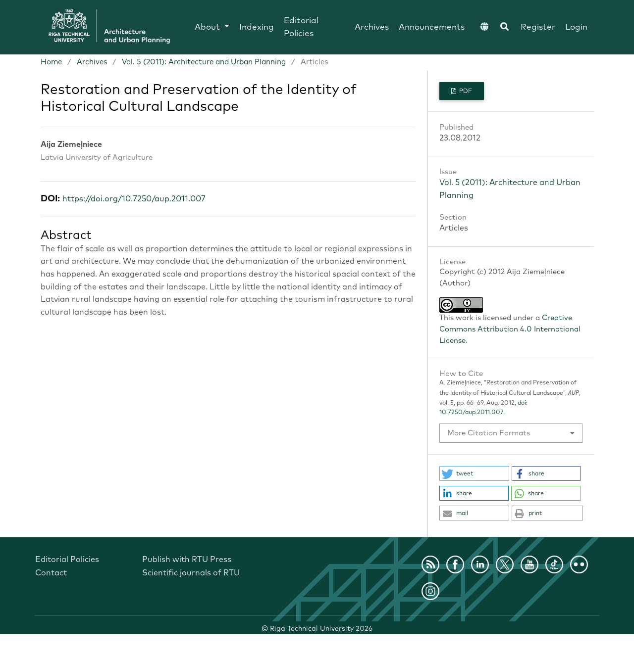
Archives (372, 27)
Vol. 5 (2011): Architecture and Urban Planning (204, 62)
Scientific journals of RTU (191, 573)
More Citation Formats (488, 433)
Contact (51, 573)
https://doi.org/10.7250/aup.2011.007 (134, 199)
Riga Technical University (321, 628)
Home (51, 62)
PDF (465, 91)
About (208, 27)
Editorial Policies (301, 27)
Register (538, 27)
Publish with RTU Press (186, 560)
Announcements (432, 27)
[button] (474, 473)
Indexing (256, 27)
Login (576, 27)
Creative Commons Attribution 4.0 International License (510, 329)
